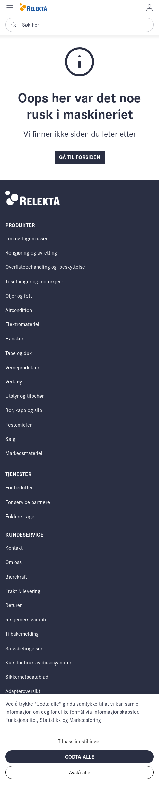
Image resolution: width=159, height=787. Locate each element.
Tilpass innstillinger (79, 741)
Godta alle (79, 757)
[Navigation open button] (10, 7)
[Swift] (33, 7)
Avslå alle (79, 772)
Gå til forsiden (79, 157)
